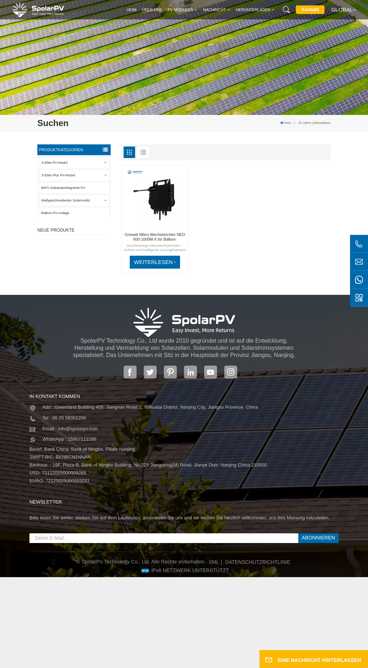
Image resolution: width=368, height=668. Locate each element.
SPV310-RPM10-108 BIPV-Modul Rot (85, 283)
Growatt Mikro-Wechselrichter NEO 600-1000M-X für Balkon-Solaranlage (155, 237)
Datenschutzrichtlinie (257, 653)
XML (214, 653)
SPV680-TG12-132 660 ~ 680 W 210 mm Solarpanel (84, 316)
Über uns (152, 10)
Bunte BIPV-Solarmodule (83, 346)
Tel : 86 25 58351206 (64, 508)
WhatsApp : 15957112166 (69, 530)
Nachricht (214, 10)
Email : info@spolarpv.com (70, 519)
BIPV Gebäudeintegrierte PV (63, 188)
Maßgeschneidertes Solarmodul (65, 200)
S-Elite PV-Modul (54, 162)
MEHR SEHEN (83, 262)
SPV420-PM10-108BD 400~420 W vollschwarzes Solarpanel (84, 251)
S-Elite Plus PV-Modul (58, 175)
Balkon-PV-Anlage (55, 213)
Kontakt (310, 9)
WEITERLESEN (153, 262)
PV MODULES (180, 10)
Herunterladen (253, 10)
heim (132, 10)
